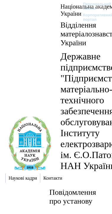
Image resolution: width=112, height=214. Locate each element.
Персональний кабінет (94, 6)
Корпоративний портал (94, 17)
